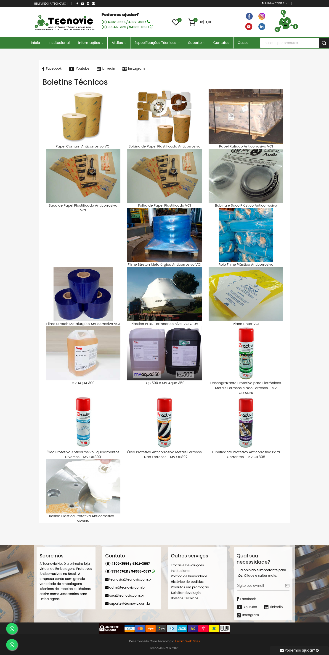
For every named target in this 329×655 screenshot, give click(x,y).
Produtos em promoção (190, 587)
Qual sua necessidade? (253, 558)
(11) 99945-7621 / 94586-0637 (127, 27)
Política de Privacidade (189, 576)
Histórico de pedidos (187, 581)
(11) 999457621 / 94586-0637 (130, 571)
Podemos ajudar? (299, 650)
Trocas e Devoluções (187, 565)
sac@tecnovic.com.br (124, 595)
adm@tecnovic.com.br (125, 587)
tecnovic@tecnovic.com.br (128, 579)
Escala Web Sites (187, 641)
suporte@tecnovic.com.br (128, 603)
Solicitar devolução (186, 592)
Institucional (180, 570)
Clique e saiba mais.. (261, 575)
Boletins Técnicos (184, 598)
